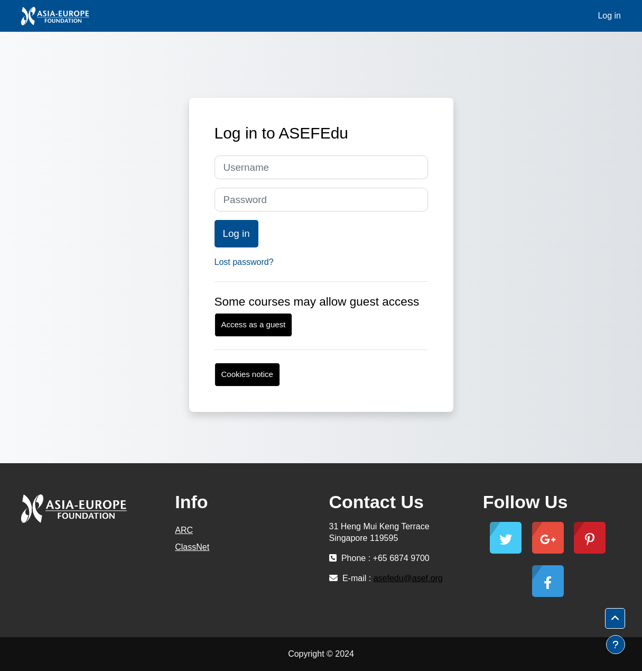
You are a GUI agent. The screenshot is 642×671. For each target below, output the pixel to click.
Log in (609, 15)
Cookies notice (247, 374)
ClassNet (192, 547)
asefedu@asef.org (408, 578)
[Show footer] (615, 644)
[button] (615, 618)
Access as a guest (253, 324)
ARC (184, 530)
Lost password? (244, 262)
